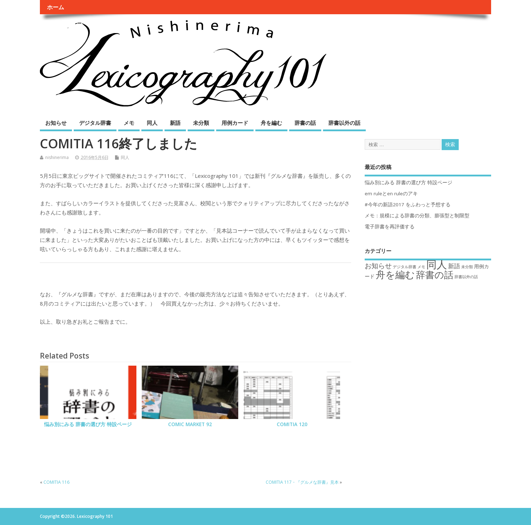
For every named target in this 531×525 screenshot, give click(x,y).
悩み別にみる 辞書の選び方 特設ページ (88, 424)
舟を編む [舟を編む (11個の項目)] (395, 274)
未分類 (201, 122)
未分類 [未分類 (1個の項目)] (467, 266)
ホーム (55, 7)
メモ (129, 122)
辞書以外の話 (344, 122)
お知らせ (56, 122)
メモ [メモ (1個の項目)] (421, 266)
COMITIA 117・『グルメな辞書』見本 (302, 482)
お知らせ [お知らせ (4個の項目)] (378, 265)
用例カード (235, 122)
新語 (175, 122)
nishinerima (57, 157)
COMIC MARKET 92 (190, 424)
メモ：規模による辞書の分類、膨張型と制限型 (417, 215)
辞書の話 (305, 122)
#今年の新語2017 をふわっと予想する (408, 204)
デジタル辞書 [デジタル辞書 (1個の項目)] (404, 266)
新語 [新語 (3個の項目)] (454, 266)
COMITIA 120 (292, 424)
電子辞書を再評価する (390, 226)
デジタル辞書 (95, 122)
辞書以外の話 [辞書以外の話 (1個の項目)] (466, 276)
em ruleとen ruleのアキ (391, 193)
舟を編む (271, 122)
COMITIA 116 (56, 482)
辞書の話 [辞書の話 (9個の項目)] (434, 275)
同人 (152, 122)
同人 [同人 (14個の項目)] (436, 264)
